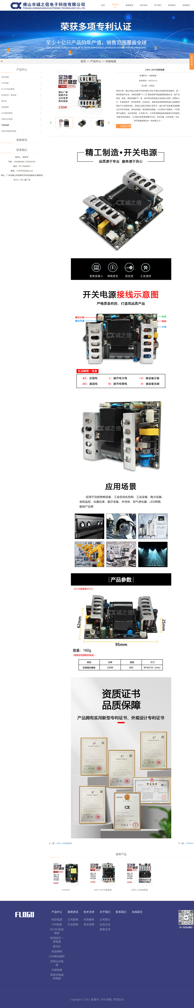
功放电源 (110, 61)
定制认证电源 (7, 119)
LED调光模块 (6, 113)
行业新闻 (73, 924)
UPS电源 (5, 83)
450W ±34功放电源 (64, 843)
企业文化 (105, 924)
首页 (83, 61)
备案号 (95, 999)
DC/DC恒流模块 (8, 89)
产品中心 (95, 61)
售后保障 (89, 924)
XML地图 (106, 999)
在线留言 (137, 911)
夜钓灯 (4, 101)
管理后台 (118, 999)
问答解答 (89, 919)
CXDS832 (189, 843)
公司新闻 (73, 919)
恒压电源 (5, 77)
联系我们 (121, 911)
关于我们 (105, 911)
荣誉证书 (105, 929)
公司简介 (105, 919)
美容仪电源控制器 (8, 131)
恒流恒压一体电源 (8, 95)
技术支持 (89, 911)
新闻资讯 (73, 911)
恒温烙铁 (5, 107)
